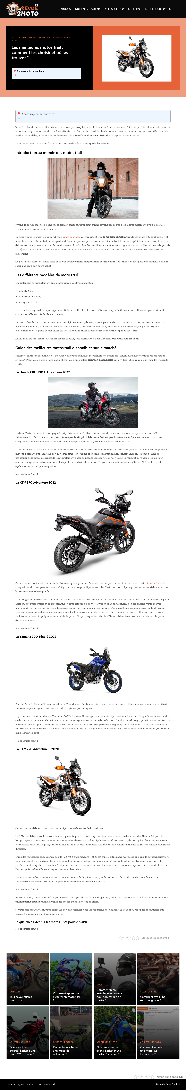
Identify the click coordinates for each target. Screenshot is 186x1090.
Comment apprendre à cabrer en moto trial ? (66, 997)
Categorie (23, 37)
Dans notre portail (46, 1084)
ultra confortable (155, 583)
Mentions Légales (16, 1084)
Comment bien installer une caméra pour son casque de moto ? (109, 995)
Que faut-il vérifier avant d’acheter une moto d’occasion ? (109, 1050)
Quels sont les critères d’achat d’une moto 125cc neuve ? (22, 1050)
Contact (31, 1084)
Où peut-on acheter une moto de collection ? (65, 1050)
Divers (100, 985)
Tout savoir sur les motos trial (20, 998)
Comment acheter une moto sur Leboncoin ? (151, 1050)
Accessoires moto (150, 992)
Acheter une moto (19, 1042)
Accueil (14, 37)
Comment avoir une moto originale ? (152, 998)
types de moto (71, 236)
